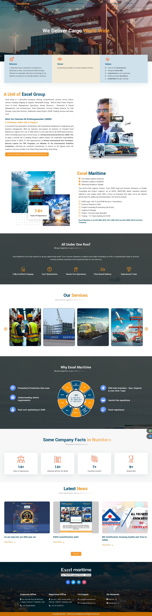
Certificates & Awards (76, 3)
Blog (104, 3)
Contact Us (129, 3)
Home (50, 3)
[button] (5, 329)
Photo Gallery (93, 3)
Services (60, 3)
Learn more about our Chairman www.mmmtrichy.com (26, 154)
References (115, 3)
